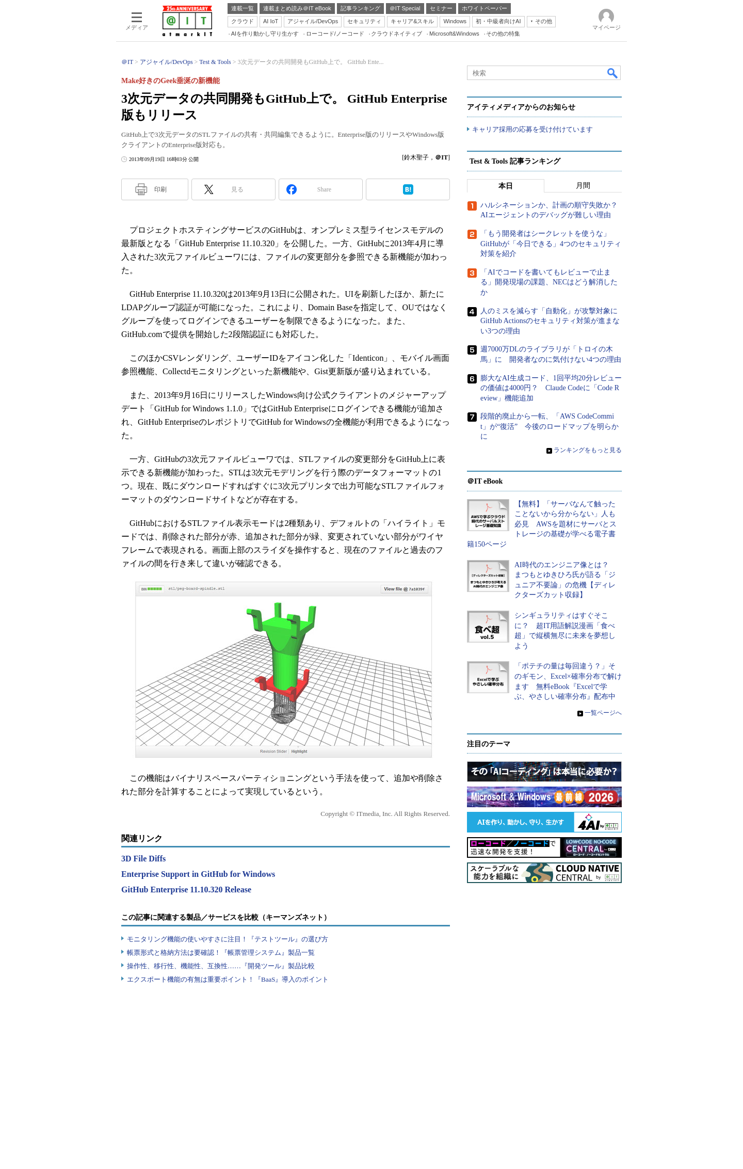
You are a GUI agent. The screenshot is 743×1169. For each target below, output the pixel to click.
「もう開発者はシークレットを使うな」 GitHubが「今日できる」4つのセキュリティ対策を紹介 (550, 244)
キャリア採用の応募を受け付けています (532, 129)
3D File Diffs (143, 858)
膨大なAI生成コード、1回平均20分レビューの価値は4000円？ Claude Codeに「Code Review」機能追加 (551, 388)
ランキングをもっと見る (588, 450)
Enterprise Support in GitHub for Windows (198, 874)
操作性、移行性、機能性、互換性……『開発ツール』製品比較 (221, 966)
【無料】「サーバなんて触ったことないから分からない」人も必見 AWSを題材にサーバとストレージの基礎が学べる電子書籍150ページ (542, 524)
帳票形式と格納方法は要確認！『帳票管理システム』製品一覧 (221, 952)
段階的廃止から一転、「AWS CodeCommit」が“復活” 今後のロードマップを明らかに (549, 426)
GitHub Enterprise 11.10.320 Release (186, 889)
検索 (613, 73)
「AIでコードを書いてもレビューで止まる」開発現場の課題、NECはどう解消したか (549, 282)
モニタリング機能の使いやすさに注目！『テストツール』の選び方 (227, 939)
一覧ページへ (603, 712)
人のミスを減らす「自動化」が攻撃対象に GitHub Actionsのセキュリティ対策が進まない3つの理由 (552, 321)
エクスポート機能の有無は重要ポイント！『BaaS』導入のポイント (228, 979)
